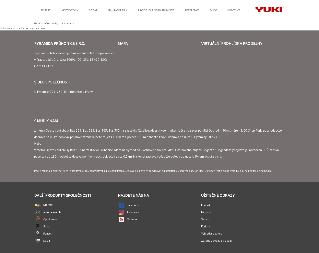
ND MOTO (49, 205)
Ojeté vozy (50, 219)
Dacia (46, 240)
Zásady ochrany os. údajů (216, 240)
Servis (205, 219)
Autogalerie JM (52, 212)
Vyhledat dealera (211, 233)
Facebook (133, 205)
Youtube (132, 219)
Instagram (133, 212)
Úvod (37, 23)
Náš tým (206, 212)
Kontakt (205, 205)
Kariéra (205, 226)
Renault (47, 233)
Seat (46, 226)
